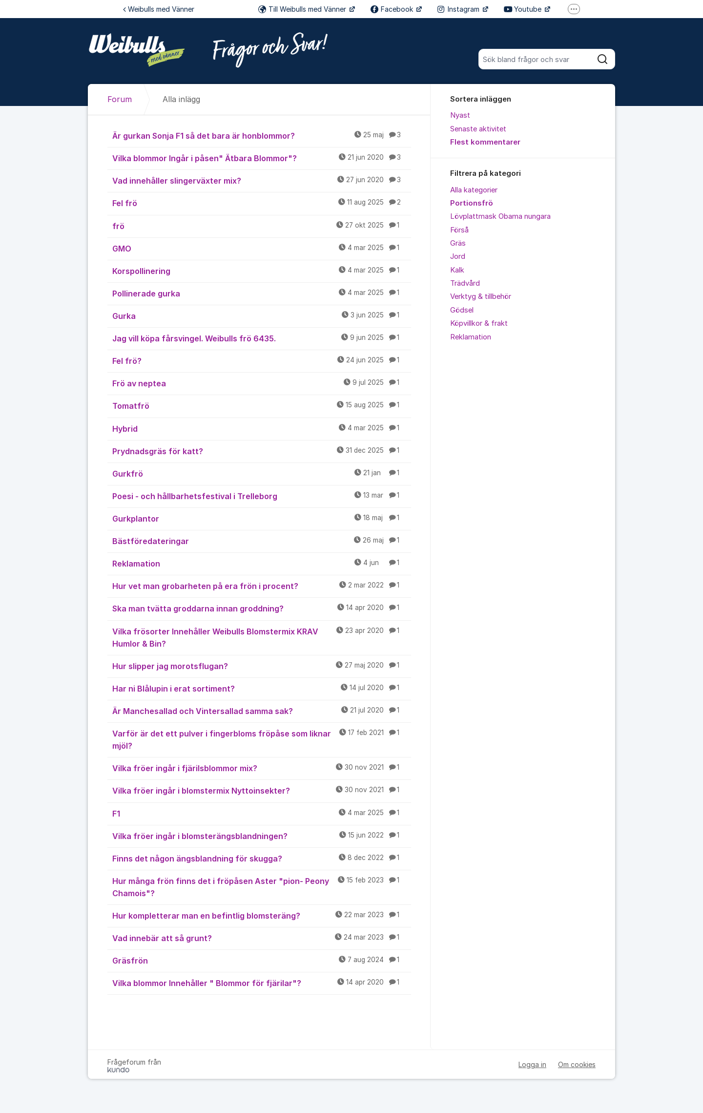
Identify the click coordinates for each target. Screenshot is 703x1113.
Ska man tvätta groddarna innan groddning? (261, 608)
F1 (261, 813)
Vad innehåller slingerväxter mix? (261, 180)
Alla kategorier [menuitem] (473, 190)
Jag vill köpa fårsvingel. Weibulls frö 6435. (261, 338)
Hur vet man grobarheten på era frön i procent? (261, 585)
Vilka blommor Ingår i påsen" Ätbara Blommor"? (261, 157)
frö (261, 225)
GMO (261, 248)
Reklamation (261, 563)
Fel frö (261, 202)
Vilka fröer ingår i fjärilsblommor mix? (261, 767)
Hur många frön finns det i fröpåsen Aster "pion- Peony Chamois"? (261, 886)
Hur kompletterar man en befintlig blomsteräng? (261, 915)
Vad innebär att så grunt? (261, 937)
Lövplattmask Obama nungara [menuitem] (500, 216)
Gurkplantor (261, 518)
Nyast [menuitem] (460, 115)
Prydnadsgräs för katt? (261, 450)
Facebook (393, 9)
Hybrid (261, 428)
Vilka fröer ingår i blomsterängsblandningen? (261, 835)
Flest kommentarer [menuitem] (485, 142)
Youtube (523, 9)
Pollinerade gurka (261, 293)
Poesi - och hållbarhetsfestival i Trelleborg (261, 495)
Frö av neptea (261, 383)
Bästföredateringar (261, 540)
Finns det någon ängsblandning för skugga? (261, 858)
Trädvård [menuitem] (465, 283)
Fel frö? (261, 360)
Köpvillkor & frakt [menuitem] (479, 323)
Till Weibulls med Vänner (303, 9)
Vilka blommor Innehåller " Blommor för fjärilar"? (261, 982)
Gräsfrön (261, 960)
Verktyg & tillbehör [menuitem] (480, 296)
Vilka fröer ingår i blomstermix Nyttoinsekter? (261, 790)
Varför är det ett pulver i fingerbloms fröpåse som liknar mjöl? (261, 739)
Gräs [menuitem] (458, 243)
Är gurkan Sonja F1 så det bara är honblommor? (261, 135)
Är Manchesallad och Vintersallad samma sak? (261, 710)
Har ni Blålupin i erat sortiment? (261, 688)
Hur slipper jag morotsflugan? (261, 665)
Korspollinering (261, 270)
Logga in (532, 1064)
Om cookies (577, 1064)
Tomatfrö (261, 405)
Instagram (459, 9)
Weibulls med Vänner (158, 9)
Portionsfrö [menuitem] (471, 203)
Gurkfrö (261, 473)
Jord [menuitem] (457, 256)
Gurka (261, 315)
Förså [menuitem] (459, 230)
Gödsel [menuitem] (462, 310)
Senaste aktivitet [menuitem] (478, 129)
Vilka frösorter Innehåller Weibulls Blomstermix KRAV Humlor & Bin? (261, 637)
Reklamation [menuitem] (470, 337)
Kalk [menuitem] (457, 270)
